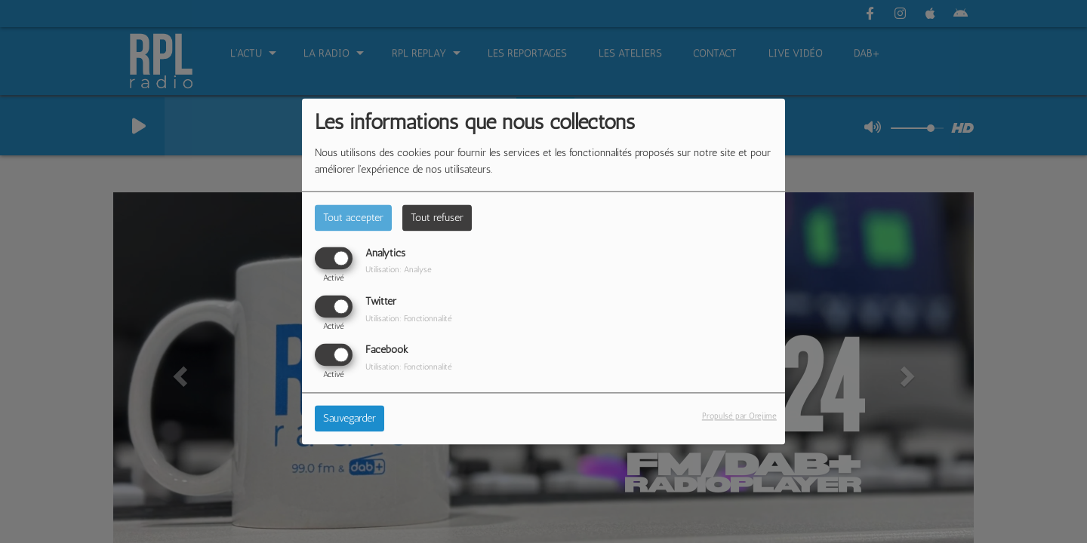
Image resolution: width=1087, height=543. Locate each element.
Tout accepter (353, 217)
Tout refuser (437, 217)
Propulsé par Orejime (739, 416)
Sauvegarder (349, 419)
